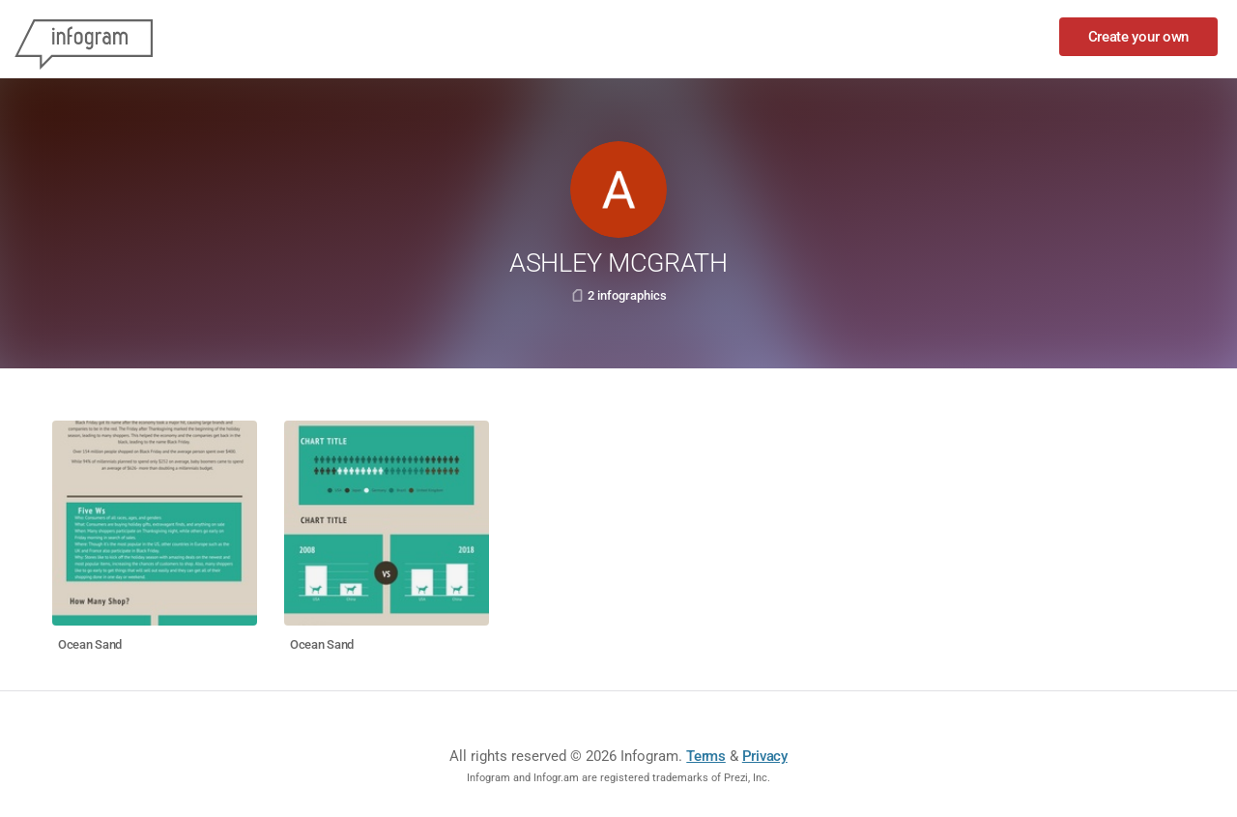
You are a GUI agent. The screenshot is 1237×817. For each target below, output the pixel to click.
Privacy (765, 756)
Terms (706, 756)
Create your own (1139, 36)
